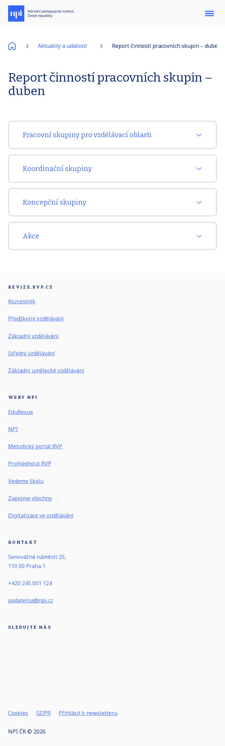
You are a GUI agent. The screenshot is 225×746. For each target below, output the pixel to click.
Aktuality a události (62, 46)
